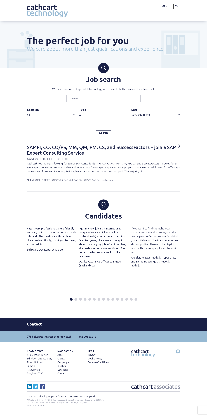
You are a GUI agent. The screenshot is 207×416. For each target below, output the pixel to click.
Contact (61, 375)
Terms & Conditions (98, 364)
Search (103, 133)
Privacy (91, 356)
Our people (63, 364)
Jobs (59, 356)
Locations (62, 371)
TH (177, 6)
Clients (61, 360)
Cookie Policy (95, 360)
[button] (71, 301)
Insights (61, 367)
